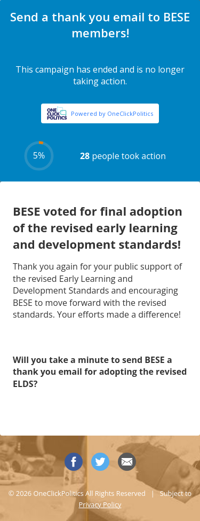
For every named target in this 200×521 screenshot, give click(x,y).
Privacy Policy (100, 504)
